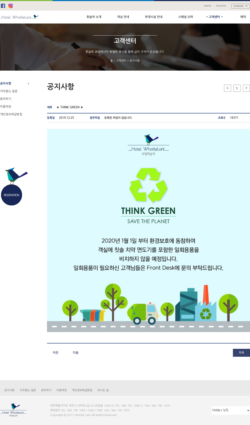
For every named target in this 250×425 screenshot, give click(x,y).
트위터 (246, 88)
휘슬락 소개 (94, 16)
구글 (227, 88)
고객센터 (214, 16)
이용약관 (5, 106)
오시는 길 (103, 390)
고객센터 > (122, 60)
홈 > (113, 60)
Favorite (221, 5)
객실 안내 (123, 16)
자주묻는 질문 (9, 91)
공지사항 (134, 60)
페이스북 (237, 88)
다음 (75, 352)
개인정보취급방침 (11, 114)
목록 (241, 352)
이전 (55, 352)
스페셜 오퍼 (185, 16)
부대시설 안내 (153, 16)
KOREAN (238, 6)
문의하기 (5, 98)
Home (207, 5)
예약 (243, 16)
